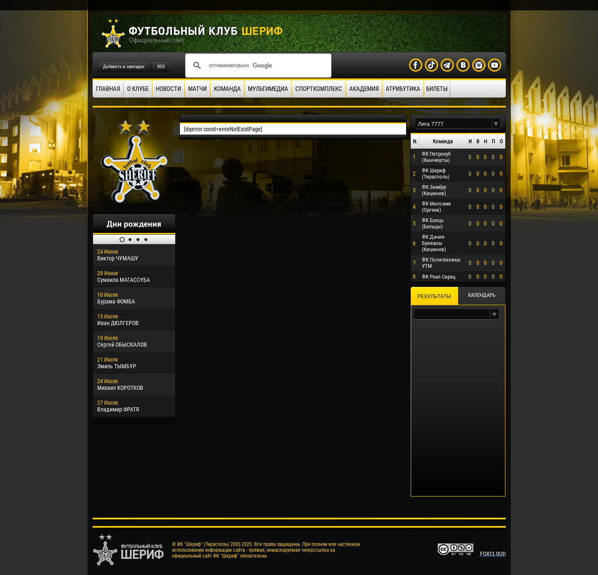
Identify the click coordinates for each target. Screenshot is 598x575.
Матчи (197, 89)
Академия (364, 89)
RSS (161, 66)
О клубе (138, 89)
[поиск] (257, 66)
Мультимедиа (268, 89)
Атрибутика (403, 89)
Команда (227, 89)
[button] (496, 124)
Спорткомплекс (318, 89)
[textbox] (453, 124)
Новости (168, 89)
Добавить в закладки (124, 66)
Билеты (437, 89)
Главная (108, 89)
